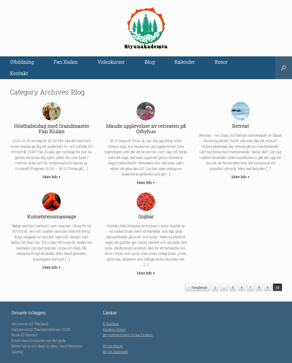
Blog (150, 62)
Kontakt (19, 73)
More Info (51, 176)
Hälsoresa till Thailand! (29, 323)
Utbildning (22, 62)
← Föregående (197, 287)
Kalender (185, 62)
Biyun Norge (113, 345)
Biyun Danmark (115, 351)
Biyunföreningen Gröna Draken (128, 334)
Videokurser (111, 62)
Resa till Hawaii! (24, 334)
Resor (221, 62)
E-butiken (111, 323)
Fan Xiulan (66, 62)
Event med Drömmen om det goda (38, 340)
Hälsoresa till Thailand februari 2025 (40, 329)
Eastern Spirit (114, 329)
